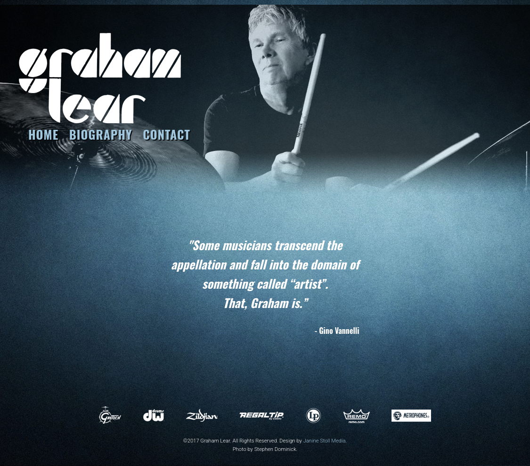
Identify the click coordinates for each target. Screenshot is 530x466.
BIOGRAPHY (100, 134)
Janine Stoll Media (324, 441)
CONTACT (166, 134)
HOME (43, 134)
